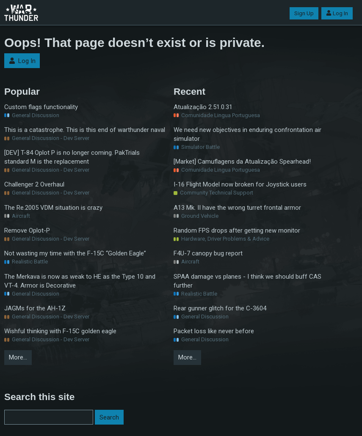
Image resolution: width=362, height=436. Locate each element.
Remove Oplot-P (27, 230)
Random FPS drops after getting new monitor (237, 230)
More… (18, 357)
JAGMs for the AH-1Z (35, 308)
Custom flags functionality (41, 107)
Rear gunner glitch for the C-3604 (220, 308)
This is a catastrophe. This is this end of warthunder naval (84, 130)
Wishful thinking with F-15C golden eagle (60, 331)
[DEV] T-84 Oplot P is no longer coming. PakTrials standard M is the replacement (72, 157)
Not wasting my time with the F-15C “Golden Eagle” (75, 253)
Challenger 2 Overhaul (34, 184)
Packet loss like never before (214, 331)
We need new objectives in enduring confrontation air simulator (247, 134)
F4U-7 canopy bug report (208, 253)
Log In (337, 13)
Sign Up (304, 13)
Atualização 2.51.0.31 (203, 107)
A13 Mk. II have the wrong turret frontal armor (237, 207)
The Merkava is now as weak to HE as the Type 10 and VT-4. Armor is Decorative (79, 281)
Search (109, 417)
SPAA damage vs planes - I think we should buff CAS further (247, 281)
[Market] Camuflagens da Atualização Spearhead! (242, 161)
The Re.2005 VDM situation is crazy (53, 207)
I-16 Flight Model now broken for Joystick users (240, 184)
